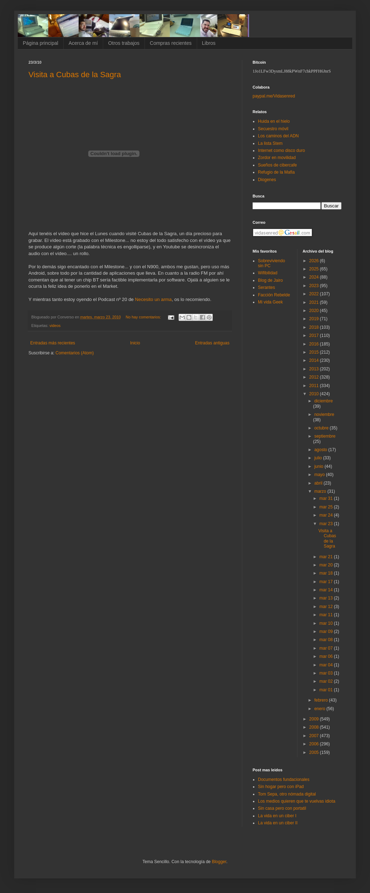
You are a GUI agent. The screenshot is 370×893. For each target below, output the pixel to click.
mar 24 (326, 515)
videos (54, 325)
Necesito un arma (153, 299)
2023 (314, 285)
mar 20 (326, 564)
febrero (321, 700)
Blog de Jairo (270, 280)
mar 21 (326, 556)
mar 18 (326, 573)
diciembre (323, 400)
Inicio (135, 342)
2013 (314, 368)
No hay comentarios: (144, 317)
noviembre (324, 414)
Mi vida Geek (270, 302)
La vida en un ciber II (277, 822)
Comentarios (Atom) (75, 352)
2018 (314, 327)
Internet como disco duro (281, 150)
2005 (314, 752)
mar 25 (326, 506)
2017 (314, 335)
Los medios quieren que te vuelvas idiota (296, 801)
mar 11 (326, 614)
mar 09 (326, 631)
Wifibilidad (268, 272)
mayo (320, 474)
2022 (314, 293)
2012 (314, 377)
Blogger (219, 861)
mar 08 (326, 639)
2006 (314, 743)
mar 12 (326, 606)
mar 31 (326, 498)
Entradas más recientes (52, 342)
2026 (314, 260)
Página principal (40, 43)
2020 (314, 310)
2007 (314, 735)
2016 (314, 344)
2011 (314, 385)
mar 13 (326, 598)
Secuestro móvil (273, 128)
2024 (314, 277)
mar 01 (326, 689)
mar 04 (326, 664)
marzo (320, 491)
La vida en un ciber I (277, 815)
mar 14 (326, 589)
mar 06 (326, 656)
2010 (314, 393)
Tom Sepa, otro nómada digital (287, 794)
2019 (314, 318)
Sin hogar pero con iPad (281, 786)
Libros (209, 43)
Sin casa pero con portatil (282, 808)
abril (318, 483)
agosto (321, 449)
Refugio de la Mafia (276, 172)
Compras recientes (171, 43)
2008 (314, 727)
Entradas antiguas (212, 342)
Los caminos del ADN (278, 135)
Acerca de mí (83, 43)
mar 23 (326, 523)
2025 (314, 268)
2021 (314, 302)
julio (318, 457)
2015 (314, 352)
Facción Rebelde (274, 294)
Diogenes (267, 179)
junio (319, 466)
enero (320, 708)
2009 (314, 719)
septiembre (324, 436)
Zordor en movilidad (277, 157)
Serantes (266, 287)
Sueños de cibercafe (277, 165)
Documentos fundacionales (284, 779)
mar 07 (326, 648)
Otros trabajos (123, 43)
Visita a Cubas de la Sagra (74, 74)
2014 (314, 360)
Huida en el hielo (274, 121)
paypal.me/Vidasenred (274, 96)
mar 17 (326, 581)
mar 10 (326, 623)
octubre (321, 428)
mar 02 (326, 681)
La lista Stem (270, 143)
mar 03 (326, 673)
